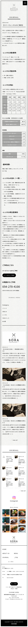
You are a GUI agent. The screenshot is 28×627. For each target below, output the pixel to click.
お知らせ (4, 311)
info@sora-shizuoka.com (16, 599)
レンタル (4, 315)
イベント (4, 308)
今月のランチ (5, 318)
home (4, 549)
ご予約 (16, 557)
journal (5, 557)
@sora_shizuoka (14, 507)
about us (5, 553)
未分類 (4, 321)
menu (16, 553)
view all (14, 440)
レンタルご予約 (9, 275)
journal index (14, 297)
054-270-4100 (10, 577)
